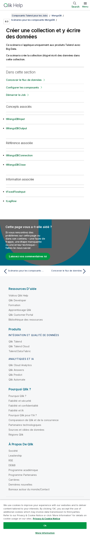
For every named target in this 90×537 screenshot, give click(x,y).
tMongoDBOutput (16, 128)
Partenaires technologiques (25, 424)
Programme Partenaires (23, 474)
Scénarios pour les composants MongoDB (33, 19)
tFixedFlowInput (15, 191)
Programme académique (23, 470)
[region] (45, 518)
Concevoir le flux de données (24, 80)
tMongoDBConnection (19, 155)
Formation (14, 305)
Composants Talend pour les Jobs (29, 15)
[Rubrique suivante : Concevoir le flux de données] (66, 271)
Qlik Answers (16, 369)
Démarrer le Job (15, 95)
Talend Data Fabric (20, 351)
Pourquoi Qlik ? (17, 395)
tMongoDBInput (15, 119)
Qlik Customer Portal (21, 314)
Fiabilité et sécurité (20, 400)
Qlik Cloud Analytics (20, 365)
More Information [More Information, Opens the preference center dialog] (45, 532)
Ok (45, 525)
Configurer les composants (22, 87)
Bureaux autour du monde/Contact (29, 489)
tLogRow (11, 201)
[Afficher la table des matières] (6, 15)
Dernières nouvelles (20, 484)
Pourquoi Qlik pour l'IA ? (23, 415)
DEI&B (12, 465)
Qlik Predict (15, 374)
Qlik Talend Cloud (19, 346)
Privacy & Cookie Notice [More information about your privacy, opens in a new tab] (46, 518)
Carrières (14, 479)
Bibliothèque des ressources (26, 319)
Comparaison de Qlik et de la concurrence (34, 420)
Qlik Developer (17, 300)
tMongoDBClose (16, 164)
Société (13, 450)
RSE (11, 460)
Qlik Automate (17, 379)
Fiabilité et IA (16, 410)
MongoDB (57, 15)
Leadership (15, 455)
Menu (85, 6)
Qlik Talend (15, 341)
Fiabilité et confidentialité (23, 405)
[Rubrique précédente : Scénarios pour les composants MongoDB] (23, 271)
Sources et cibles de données (26, 429)
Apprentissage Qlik (20, 309)
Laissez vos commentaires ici (28, 256)
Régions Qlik (16, 434)
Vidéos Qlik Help (18, 295)
